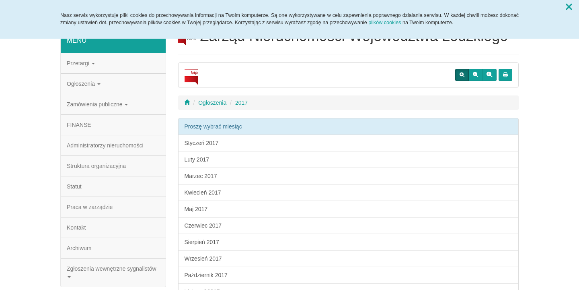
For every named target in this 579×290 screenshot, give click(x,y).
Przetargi (81, 63)
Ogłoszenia (84, 84)
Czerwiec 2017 (203, 225)
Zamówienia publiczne (97, 104)
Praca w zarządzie (90, 207)
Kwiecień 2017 (203, 192)
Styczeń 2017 (202, 143)
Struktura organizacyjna (96, 166)
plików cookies (384, 22)
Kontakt (76, 227)
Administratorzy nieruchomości (105, 145)
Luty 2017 (197, 159)
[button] (569, 7)
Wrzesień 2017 (203, 258)
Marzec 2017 (201, 176)
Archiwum (79, 248)
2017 (241, 102)
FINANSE (79, 125)
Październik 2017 (206, 275)
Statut (74, 186)
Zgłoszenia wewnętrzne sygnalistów (111, 271)
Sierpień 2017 (202, 242)
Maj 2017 (196, 209)
